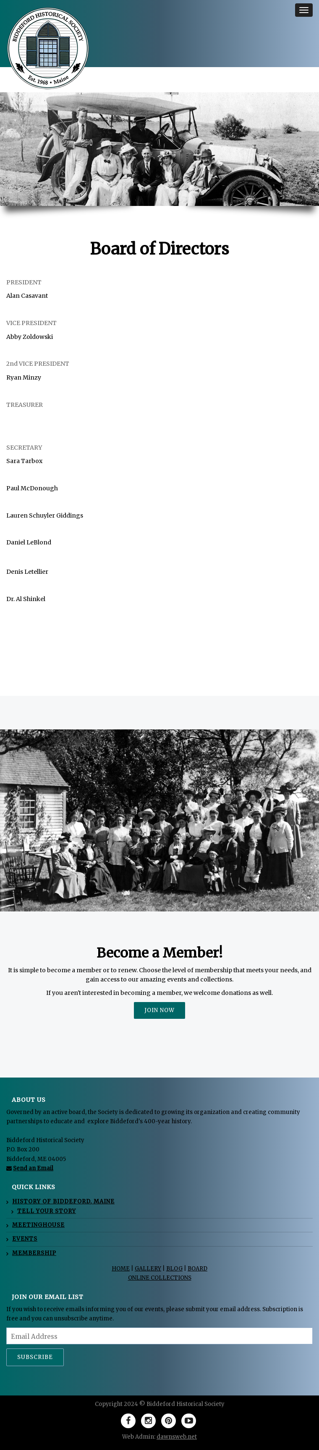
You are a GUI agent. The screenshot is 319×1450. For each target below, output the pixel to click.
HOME (121, 1268)
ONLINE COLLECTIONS (159, 1277)
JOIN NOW (159, 1010)
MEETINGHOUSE (38, 1225)
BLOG (174, 1268)
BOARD (197, 1268)
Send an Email (33, 1168)
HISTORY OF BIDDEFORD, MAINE (63, 1201)
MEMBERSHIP (34, 1253)
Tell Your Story (46, 1211)
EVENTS (24, 1238)
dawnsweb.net (177, 1436)
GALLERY (148, 1268)
